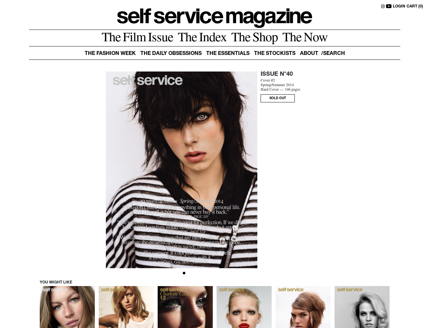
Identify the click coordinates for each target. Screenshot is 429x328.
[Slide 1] (184, 273)
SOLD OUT (277, 98)
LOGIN (399, 6)
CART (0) (415, 6)
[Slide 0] (179, 273)
